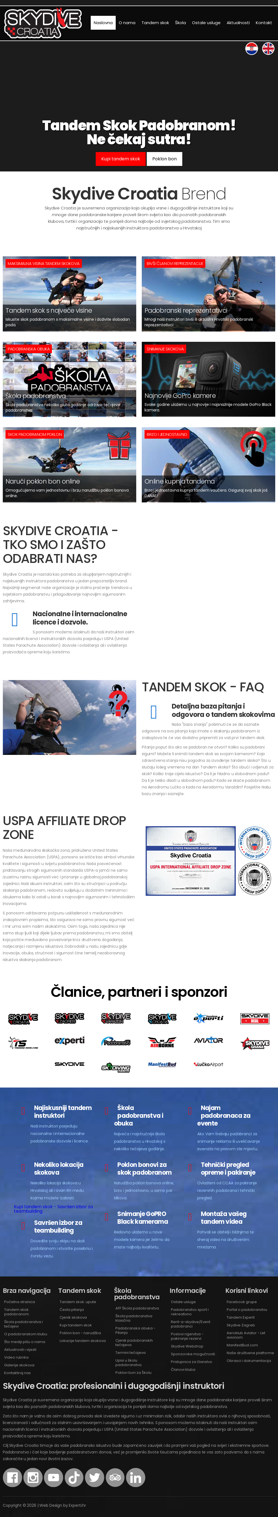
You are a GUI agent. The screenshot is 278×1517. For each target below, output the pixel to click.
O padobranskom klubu (25, 1334)
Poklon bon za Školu (133, 1372)
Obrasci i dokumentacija (249, 1360)
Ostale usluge (206, 23)
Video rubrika (16, 1357)
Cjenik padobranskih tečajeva (134, 1342)
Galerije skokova (19, 1365)
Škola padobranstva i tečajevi (23, 1324)
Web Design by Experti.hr (62, 1505)
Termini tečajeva (130, 1352)
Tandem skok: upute (78, 1301)
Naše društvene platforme (250, 1353)
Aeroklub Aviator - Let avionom (246, 1335)
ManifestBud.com (242, 1345)
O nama (127, 23)
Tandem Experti (241, 1317)
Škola (180, 23)
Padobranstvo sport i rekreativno (190, 1312)
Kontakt (264, 23)
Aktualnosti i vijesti (20, 1349)
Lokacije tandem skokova (83, 1340)
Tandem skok (155, 23)
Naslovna (103, 23)
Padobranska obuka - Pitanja (135, 1330)
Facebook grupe (242, 1301)
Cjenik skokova (73, 1317)
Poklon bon (164, 159)
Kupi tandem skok (120, 159)
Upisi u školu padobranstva (128, 1362)
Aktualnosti (238, 23)
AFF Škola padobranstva (137, 1308)
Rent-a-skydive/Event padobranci (190, 1324)
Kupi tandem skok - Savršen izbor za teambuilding (53, 1209)
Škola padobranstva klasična (133, 1318)
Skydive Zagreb (241, 1325)
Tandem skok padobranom (16, 1312)
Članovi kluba (183, 1369)
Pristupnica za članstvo (191, 1361)
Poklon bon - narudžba (80, 1333)
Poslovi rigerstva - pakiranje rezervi (187, 1336)
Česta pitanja (72, 1309)
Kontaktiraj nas (17, 1373)
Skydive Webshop (187, 1346)
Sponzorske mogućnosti (193, 1354)
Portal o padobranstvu (247, 1309)
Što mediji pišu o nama (24, 1341)
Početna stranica (19, 1301)
